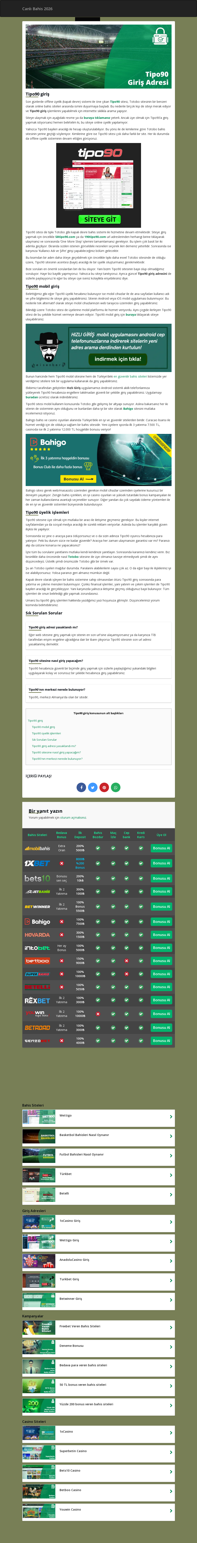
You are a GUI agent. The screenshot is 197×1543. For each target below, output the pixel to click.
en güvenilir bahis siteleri (130, 376)
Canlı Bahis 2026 (78, 1525)
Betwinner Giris (118, 1533)
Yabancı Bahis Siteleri (48, 1525)
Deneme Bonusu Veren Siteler (95, 1529)
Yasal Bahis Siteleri (58, 1529)
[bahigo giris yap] (99, 460)
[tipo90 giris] (99, 185)
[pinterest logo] (104, 787)
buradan (32, 397)
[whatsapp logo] (115, 787)
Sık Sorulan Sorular (44, 740)
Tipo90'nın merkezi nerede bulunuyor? (57, 759)
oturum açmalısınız (73, 817)
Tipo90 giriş (35, 720)
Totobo (73, 557)
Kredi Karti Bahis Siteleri (135, 1529)
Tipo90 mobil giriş (43, 727)
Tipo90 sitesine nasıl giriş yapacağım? (56, 752)
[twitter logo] (93, 787)
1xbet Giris (98, 1533)
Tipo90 (115, 102)
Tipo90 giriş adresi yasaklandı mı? (54, 746)
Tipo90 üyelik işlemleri (46, 733)
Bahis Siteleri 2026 (150, 1525)
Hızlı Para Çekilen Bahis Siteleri (113, 1525)
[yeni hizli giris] (99, 348)
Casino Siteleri (77, 1533)
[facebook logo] (81, 787)
